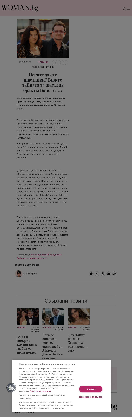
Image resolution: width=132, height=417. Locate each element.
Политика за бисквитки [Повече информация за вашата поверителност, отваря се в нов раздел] (40, 391)
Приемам (91, 389)
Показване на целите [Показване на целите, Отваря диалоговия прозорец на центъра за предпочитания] (90, 397)
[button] (11, 387)
